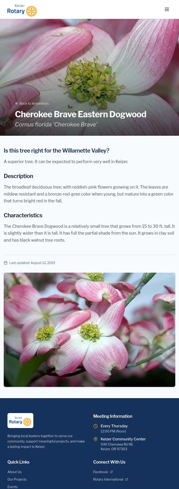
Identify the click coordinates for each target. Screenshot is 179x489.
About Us (14, 472)
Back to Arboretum (31, 103)
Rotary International (110, 479)
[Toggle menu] (167, 9)
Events (12, 487)
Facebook (103, 472)
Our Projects (17, 479)
